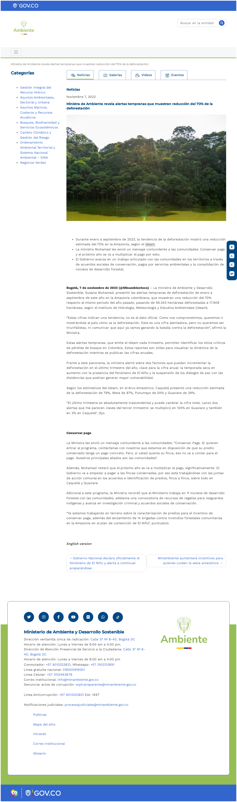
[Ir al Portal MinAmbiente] (24, 27)
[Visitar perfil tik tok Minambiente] (118, 616)
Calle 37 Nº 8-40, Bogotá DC (112, 639)
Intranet (39, 734)
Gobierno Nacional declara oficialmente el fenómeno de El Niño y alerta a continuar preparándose (105, 563)
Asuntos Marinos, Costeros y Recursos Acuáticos (36, 112)
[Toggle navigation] (16, 52)
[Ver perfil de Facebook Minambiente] (58, 617)
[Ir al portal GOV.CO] (26, 5)
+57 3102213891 (102, 664)
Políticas (40, 714)
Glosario (39, 753)
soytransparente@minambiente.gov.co (106, 684)
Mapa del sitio (44, 724)
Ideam (150, 244)
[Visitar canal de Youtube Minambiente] (73, 617)
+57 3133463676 (59, 674)
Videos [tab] (143, 75)
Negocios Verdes (33, 162)
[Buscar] (202, 23)
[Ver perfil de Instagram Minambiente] (44, 617)
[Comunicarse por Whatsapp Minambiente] (103, 617)
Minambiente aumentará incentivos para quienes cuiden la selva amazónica (190, 560)
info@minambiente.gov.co (78, 679)
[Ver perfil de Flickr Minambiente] (88, 617)
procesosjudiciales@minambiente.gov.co (96, 704)
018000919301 (74, 669)
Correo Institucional (49, 743)
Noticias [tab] (80, 75)
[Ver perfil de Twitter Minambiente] (29, 617)
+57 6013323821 (58, 664)
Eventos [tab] (174, 75)
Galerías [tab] (112, 75)
